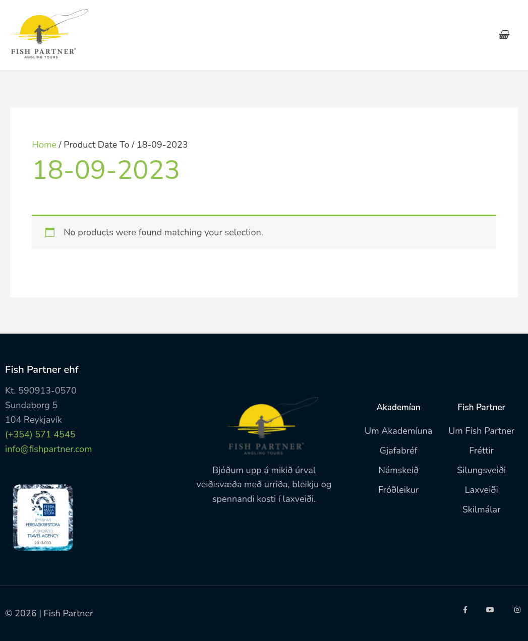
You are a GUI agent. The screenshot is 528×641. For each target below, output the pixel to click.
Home (44, 145)
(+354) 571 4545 (40, 434)
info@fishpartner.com (48, 449)
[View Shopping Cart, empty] (503, 35)
